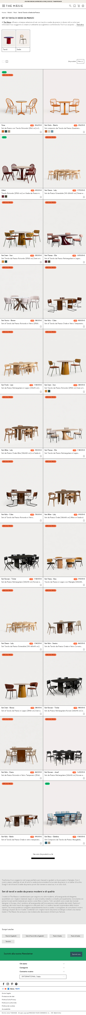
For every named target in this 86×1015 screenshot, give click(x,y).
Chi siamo (23, 964)
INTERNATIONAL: (31, 977)
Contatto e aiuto (26, 971)
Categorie (24, 968)
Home (4, 12)
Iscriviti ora (76, 954)
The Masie (7, 22)
